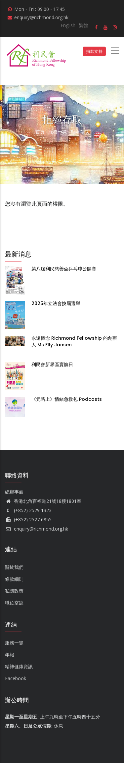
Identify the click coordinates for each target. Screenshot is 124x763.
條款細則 (14, 579)
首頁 (40, 131)
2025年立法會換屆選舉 (55, 303)
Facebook (15, 678)
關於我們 (14, 567)
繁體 (83, 25)
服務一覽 (57, 131)
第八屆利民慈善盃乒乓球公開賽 (63, 268)
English (68, 25)
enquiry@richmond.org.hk (36, 529)
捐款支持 (94, 51)
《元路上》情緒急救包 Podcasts (67, 399)
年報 (9, 654)
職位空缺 (14, 603)
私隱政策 (14, 591)
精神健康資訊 (19, 666)
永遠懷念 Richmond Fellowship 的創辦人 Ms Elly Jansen (74, 341)
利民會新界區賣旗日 (52, 364)
